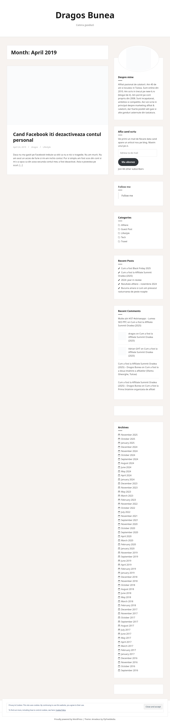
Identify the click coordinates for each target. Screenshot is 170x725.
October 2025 (128, 438)
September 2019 (129, 556)
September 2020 (129, 532)
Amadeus (96, 719)
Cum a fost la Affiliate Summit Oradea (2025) (140, 337)
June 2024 (126, 467)
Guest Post (126, 229)
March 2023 (127, 495)
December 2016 (129, 658)
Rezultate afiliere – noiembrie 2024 (139, 283)
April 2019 (126, 564)
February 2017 (128, 650)
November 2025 (129, 434)
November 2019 (129, 552)
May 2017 (126, 637)
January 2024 (128, 479)
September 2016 (129, 670)
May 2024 (126, 471)
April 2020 (126, 536)
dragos (36, 146)
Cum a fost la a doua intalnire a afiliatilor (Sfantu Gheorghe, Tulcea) (138, 371)
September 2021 (129, 520)
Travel (124, 241)
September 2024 (129, 459)
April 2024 (126, 475)
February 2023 (128, 499)
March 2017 (127, 645)
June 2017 (126, 633)
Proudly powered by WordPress (68, 719)
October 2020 (128, 528)
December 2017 (129, 609)
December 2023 (129, 483)
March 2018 (127, 601)
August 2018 (127, 589)
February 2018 (128, 605)
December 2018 (129, 576)
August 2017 (127, 625)
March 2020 (127, 540)
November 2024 (129, 451)
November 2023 (129, 487)
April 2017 (126, 641)
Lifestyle (48, 146)
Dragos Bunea (84, 15)
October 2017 (128, 617)
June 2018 (126, 593)
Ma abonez (128, 162)
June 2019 (126, 560)
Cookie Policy (61, 710)
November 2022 (129, 503)
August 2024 (127, 463)
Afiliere (124, 225)
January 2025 (128, 442)
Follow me (124, 186)
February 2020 (128, 544)
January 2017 (128, 654)
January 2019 (128, 572)
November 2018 (129, 581)
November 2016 (129, 662)
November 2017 (129, 613)
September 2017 (129, 621)
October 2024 (128, 455)
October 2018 (128, 585)
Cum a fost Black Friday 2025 (136, 268)
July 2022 (125, 512)
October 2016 (128, 666)
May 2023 (126, 491)
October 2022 (128, 507)
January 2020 (128, 548)
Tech (123, 237)
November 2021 (129, 516)
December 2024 (129, 446)
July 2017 (125, 629)
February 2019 (128, 568)
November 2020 (129, 524)
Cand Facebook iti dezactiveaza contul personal (53, 136)
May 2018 (126, 597)
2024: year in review (131, 279)
